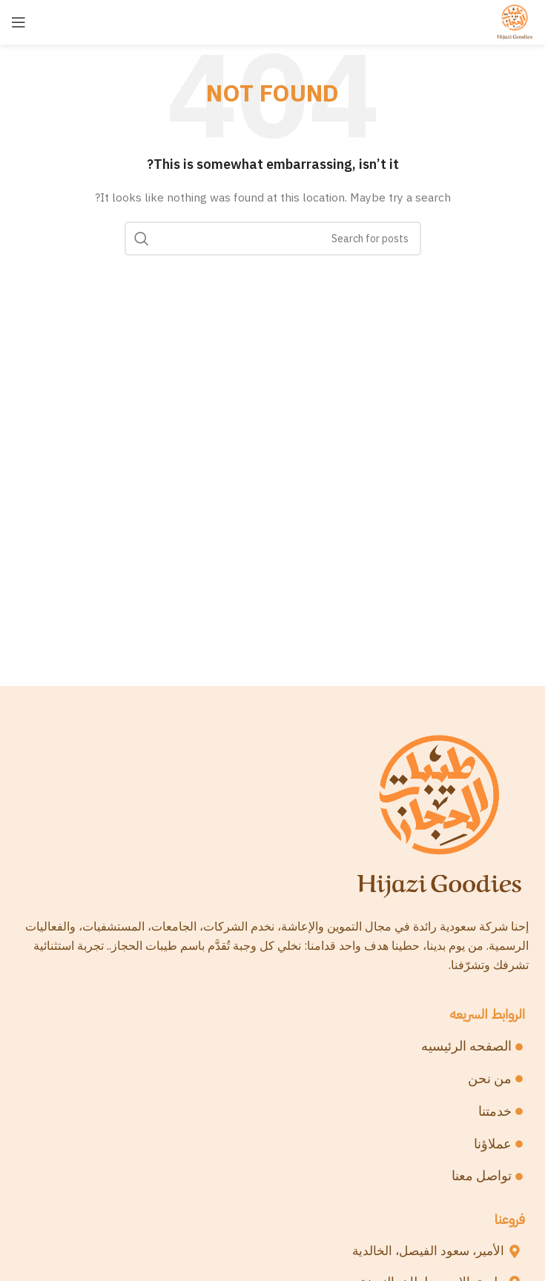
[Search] (273, 239)
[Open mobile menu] (18, 22)
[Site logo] (514, 21)
